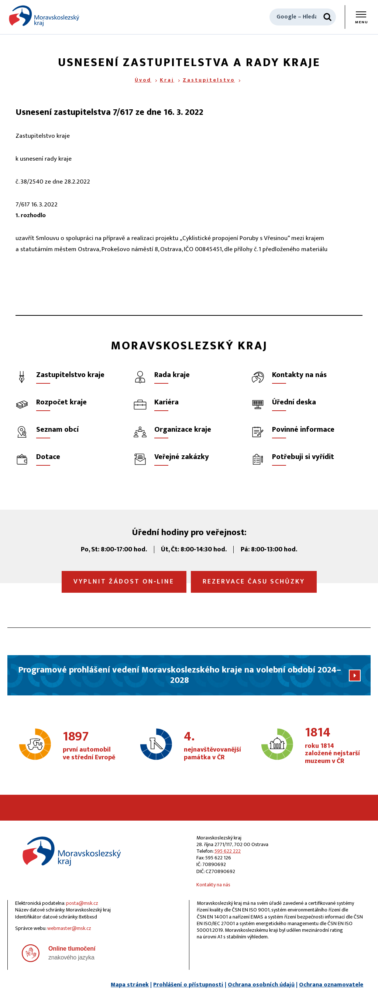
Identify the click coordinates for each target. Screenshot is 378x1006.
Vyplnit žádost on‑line (124, 581)
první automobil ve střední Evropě (91, 746)
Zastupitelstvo (209, 80)
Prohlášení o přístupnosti (188, 985)
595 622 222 (227, 851)
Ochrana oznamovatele (331, 985)
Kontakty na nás (213, 884)
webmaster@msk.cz (69, 928)
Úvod (143, 80)
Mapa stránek (130, 985)
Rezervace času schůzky (254, 581)
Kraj (167, 80)
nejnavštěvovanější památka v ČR (212, 746)
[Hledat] (327, 16)
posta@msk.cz (82, 903)
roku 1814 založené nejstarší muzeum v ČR (333, 746)
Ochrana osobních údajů (261, 985)
